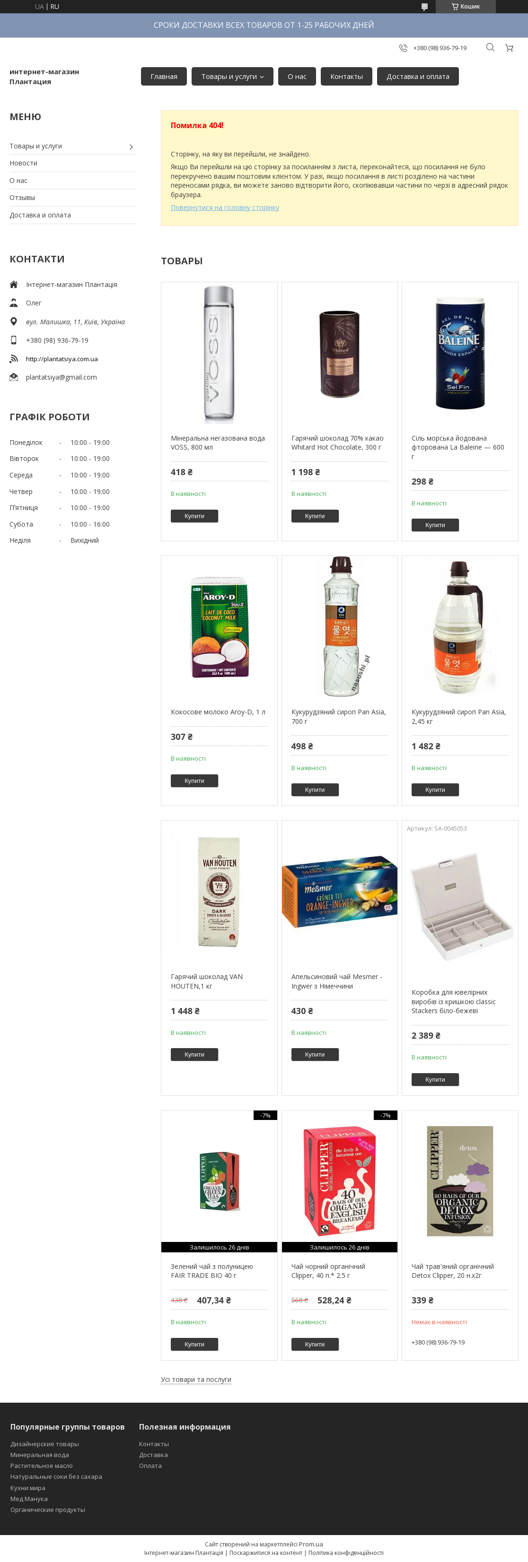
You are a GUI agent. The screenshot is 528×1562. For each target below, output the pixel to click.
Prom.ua (311, 1544)
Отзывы (22, 197)
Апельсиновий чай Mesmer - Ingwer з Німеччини (336, 981)
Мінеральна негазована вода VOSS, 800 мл (218, 443)
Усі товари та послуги (196, 1379)
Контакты (346, 76)
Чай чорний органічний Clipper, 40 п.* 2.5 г (328, 1271)
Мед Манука (29, 1498)
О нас (297, 76)
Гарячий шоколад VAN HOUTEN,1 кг (207, 981)
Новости (23, 162)
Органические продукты (47, 1509)
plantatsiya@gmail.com (61, 377)
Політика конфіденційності (346, 1553)
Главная (163, 76)
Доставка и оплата (418, 76)
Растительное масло (41, 1465)
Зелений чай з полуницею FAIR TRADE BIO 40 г (212, 1271)
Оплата (150, 1465)
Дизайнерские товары (44, 1444)
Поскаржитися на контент (265, 1553)
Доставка (153, 1454)
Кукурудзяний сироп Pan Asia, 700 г (338, 716)
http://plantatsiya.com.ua (62, 359)
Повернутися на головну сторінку (225, 207)
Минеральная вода (39, 1454)
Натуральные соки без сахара (56, 1476)
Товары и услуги (229, 76)
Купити (194, 516)
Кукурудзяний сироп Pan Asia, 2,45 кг (459, 716)
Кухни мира (27, 1488)
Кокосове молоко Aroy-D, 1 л (218, 711)
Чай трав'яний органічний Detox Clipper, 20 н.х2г (453, 1271)
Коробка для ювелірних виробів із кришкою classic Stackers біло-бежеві (454, 1001)
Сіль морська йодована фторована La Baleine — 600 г (458, 447)
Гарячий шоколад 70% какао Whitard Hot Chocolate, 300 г (337, 443)
